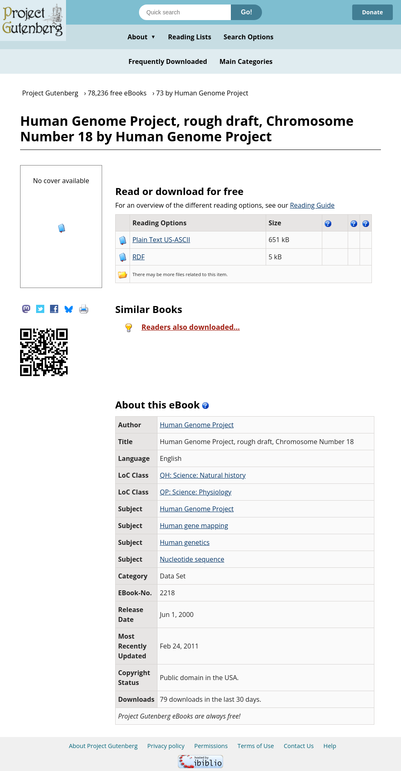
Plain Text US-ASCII (161, 239)
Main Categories (246, 61)
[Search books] (185, 12)
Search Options (248, 36)
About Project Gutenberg (103, 746)
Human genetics (185, 542)
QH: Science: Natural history (203, 475)
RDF (138, 256)
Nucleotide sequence (192, 559)
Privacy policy (166, 746)
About (142, 37)
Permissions (211, 746)
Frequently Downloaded (167, 61)
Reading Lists (190, 36)
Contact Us (299, 746)
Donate (372, 12)
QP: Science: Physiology (196, 492)
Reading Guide (312, 205)
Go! (246, 12)
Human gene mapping (194, 525)
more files (174, 274)
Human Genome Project (197, 424)
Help (330, 746)
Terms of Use (255, 746)
